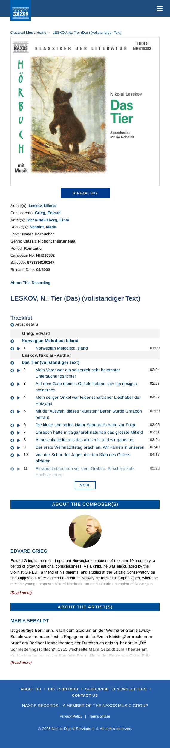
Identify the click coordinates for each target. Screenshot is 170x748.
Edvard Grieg (28, 551)
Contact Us (85, 695)
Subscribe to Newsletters (116, 689)
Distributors (63, 689)
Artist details (26, 324)
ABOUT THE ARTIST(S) (85, 606)
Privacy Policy (71, 716)
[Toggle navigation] (158, 8)
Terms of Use (99, 716)
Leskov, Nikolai (43, 205)
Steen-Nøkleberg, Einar (48, 220)
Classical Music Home (28, 32)
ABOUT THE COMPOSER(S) (85, 504)
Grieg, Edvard (48, 213)
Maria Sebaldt (29, 620)
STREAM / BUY (85, 193)
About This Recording (30, 282)
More (85, 485)
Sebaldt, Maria (43, 227)
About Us (31, 689)
